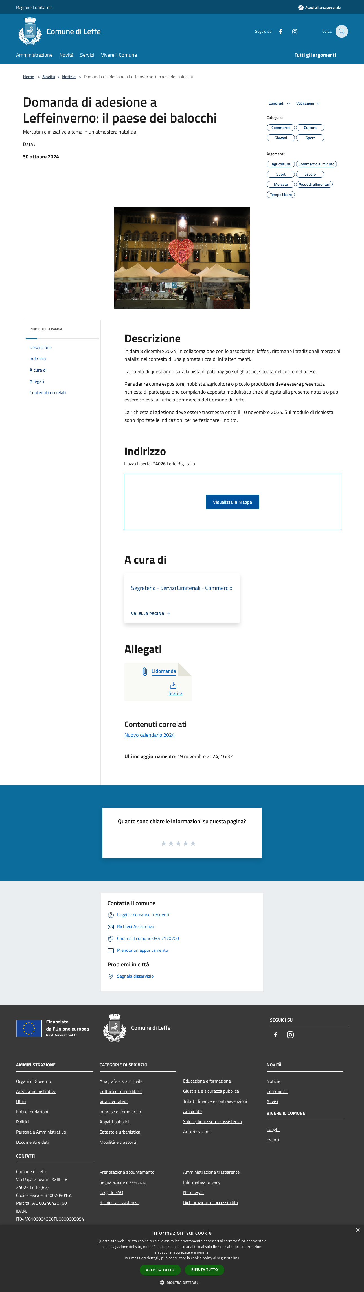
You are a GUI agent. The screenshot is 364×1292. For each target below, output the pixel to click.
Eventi (273, 1139)
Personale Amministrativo (41, 1132)
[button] (182, 1282)
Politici (22, 1121)
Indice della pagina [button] (46, 329)
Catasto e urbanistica (120, 1132)
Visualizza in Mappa (232, 502)
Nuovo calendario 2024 (149, 735)
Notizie (69, 76)
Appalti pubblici (114, 1121)
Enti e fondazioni (32, 1111)
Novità (48, 76)
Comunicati (277, 1091)
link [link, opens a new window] (236, 1258)
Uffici (21, 1101)
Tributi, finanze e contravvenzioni (215, 1101)
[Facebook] (276, 31)
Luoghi (273, 1129)
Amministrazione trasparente (211, 1172)
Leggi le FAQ (111, 1192)
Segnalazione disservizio (123, 1182)
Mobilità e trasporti (118, 1142)
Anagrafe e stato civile (121, 1081)
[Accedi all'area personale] (319, 7)
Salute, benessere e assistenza (212, 1121)
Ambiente (192, 1111)
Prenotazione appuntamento (127, 1172)
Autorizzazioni (196, 1131)
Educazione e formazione (207, 1080)
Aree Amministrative (36, 1091)
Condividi (280, 103)
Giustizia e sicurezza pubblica (211, 1091)
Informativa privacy (201, 1182)
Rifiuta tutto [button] (204, 1269)
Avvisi (272, 1101)
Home (28, 76)
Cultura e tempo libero (121, 1091)
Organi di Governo (33, 1081)
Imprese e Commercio (120, 1111)
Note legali (193, 1192)
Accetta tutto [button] (160, 1269)
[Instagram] (291, 31)
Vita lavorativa (114, 1101)
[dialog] (182, 1258)
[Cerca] (341, 31)
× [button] (358, 1230)
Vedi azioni (309, 103)
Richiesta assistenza (119, 1202)
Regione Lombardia (34, 7)
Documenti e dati (32, 1142)
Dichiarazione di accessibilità (210, 1202)
